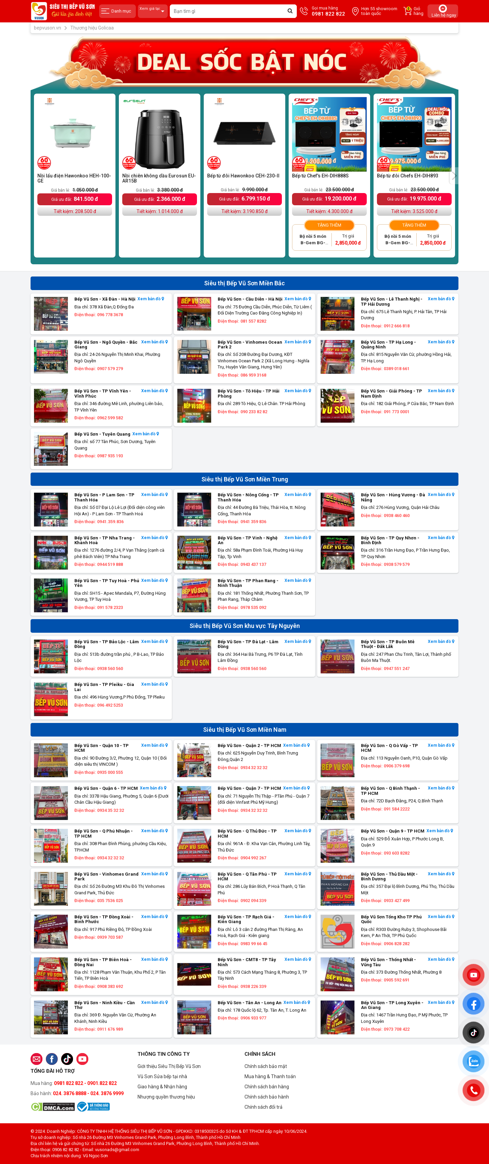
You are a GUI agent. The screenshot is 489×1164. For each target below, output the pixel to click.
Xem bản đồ (151, 299)
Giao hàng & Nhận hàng (162, 1086)
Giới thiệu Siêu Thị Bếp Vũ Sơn (169, 1066)
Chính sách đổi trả (263, 1107)
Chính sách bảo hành (266, 1097)
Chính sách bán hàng (266, 1086)
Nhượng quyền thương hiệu (166, 1097)
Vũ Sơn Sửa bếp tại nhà (162, 1076)
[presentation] (454, 175)
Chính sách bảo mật (265, 1066)
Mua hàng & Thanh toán (270, 1076)
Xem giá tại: (153, 11)
